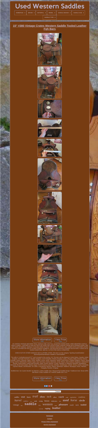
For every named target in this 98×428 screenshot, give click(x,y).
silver (55, 397)
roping (47, 408)
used (66, 400)
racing (41, 401)
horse (74, 400)
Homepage (49, 416)
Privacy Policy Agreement (49, 421)
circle (82, 400)
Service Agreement (50, 424)
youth (72, 405)
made (56, 405)
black (29, 397)
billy (39, 405)
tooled (83, 405)
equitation (73, 397)
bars (22, 405)
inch (77, 405)
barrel (18, 400)
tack (49, 396)
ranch (61, 397)
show (42, 396)
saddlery (25, 401)
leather (56, 407)
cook (67, 397)
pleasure (63, 404)
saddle (30, 404)
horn (31, 401)
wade (35, 401)
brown (47, 401)
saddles (16, 397)
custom (41, 409)
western (48, 404)
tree (60, 401)
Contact (49, 419)
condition (81, 397)
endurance (54, 401)
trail (35, 396)
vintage (16, 405)
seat (23, 397)
